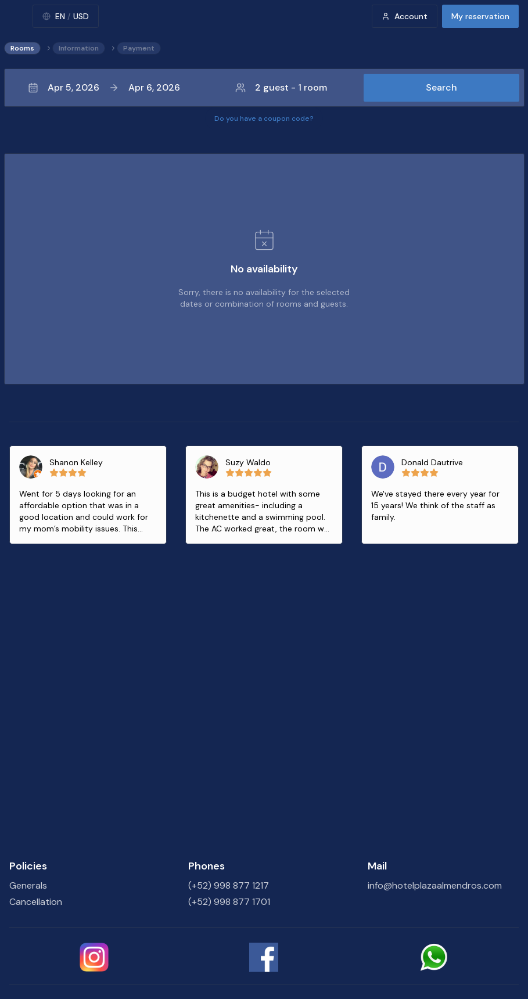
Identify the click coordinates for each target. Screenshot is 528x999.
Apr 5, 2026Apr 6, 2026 (104, 87)
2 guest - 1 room (281, 87)
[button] (264, 87)
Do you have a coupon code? (264, 118)
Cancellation (35, 902)
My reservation (480, 16)
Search (441, 87)
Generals (28, 885)
